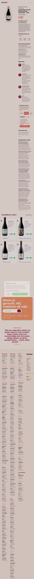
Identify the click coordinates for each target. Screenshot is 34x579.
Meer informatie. (16, 291)
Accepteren (20, 294)
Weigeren (8, 294)
